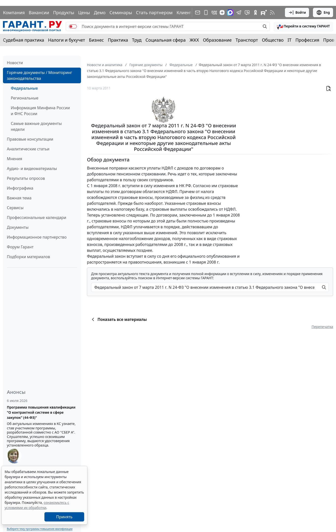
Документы (17, 227)
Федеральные (24, 88)
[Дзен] (222, 12)
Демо (100, 12)
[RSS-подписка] (272, 12)
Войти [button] (297, 12)
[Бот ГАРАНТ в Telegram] (247, 12)
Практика (118, 40)
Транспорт (247, 40)
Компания (14, 12)
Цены (84, 12)
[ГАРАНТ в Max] (230, 12)
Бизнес (96, 40)
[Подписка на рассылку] (198, 12)
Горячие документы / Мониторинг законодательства (39, 75)
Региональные (24, 98)
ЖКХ (194, 40)
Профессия (307, 40)
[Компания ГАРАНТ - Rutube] (264, 12)
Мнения (14, 158)
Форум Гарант (20, 247)
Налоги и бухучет (66, 40)
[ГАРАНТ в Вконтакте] (214, 12)
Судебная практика (23, 40)
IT (290, 40)
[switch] (73, 26)
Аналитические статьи (28, 149)
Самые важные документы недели (36, 126)
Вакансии (39, 12)
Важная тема (19, 198)
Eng (323, 12)
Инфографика (20, 188)
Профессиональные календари (36, 217)
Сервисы (15, 207)
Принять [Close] (64, 517)
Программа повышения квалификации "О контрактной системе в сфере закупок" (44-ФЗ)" (41, 412)
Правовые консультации (30, 139)
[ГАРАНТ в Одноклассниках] (255, 12)
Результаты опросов (26, 178)
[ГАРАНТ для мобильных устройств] (206, 12)
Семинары (120, 12)
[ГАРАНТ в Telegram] (239, 12)
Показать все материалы (118, 319)
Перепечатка (322, 326)
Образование (217, 40)
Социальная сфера (166, 40)
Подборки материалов (28, 256)
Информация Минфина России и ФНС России (40, 110)
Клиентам (187, 12)
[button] (303, 26)
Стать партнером (154, 12)
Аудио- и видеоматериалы (32, 168)
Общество (273, 40)
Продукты (63, 12)
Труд (137, 40)
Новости (15, 62)
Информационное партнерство (37, 237)
